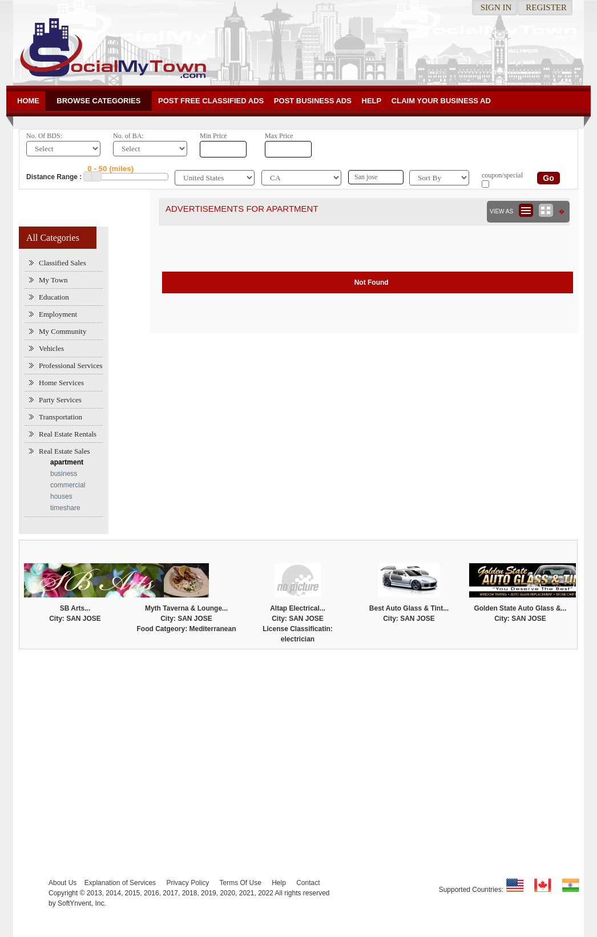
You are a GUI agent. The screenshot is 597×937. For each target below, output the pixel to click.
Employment (58, 314)
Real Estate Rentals (67, 434)
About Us (62, 883)
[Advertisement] (298, 741)
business (63, 474)
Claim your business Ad (441, 100)
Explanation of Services (120, 883)
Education (54, 297)
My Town (53, 280)
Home (28, 100)
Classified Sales (62, 263)
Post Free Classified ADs (211, 100)
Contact (308, 883)
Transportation (60, 417)
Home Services (61, 382)
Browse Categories (98, 100)
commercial (67, 485)
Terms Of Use (240, 883)
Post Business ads (313, 100)
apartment (66, 462)
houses (61, 496)
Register (546, 7)
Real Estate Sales (64, 451)
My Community (62, 331)
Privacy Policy (187, 883)
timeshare (65, 508)
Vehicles (51, 348)
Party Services (60, 399)
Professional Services (71, 365)
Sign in (496, 7)
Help (372, 100)
